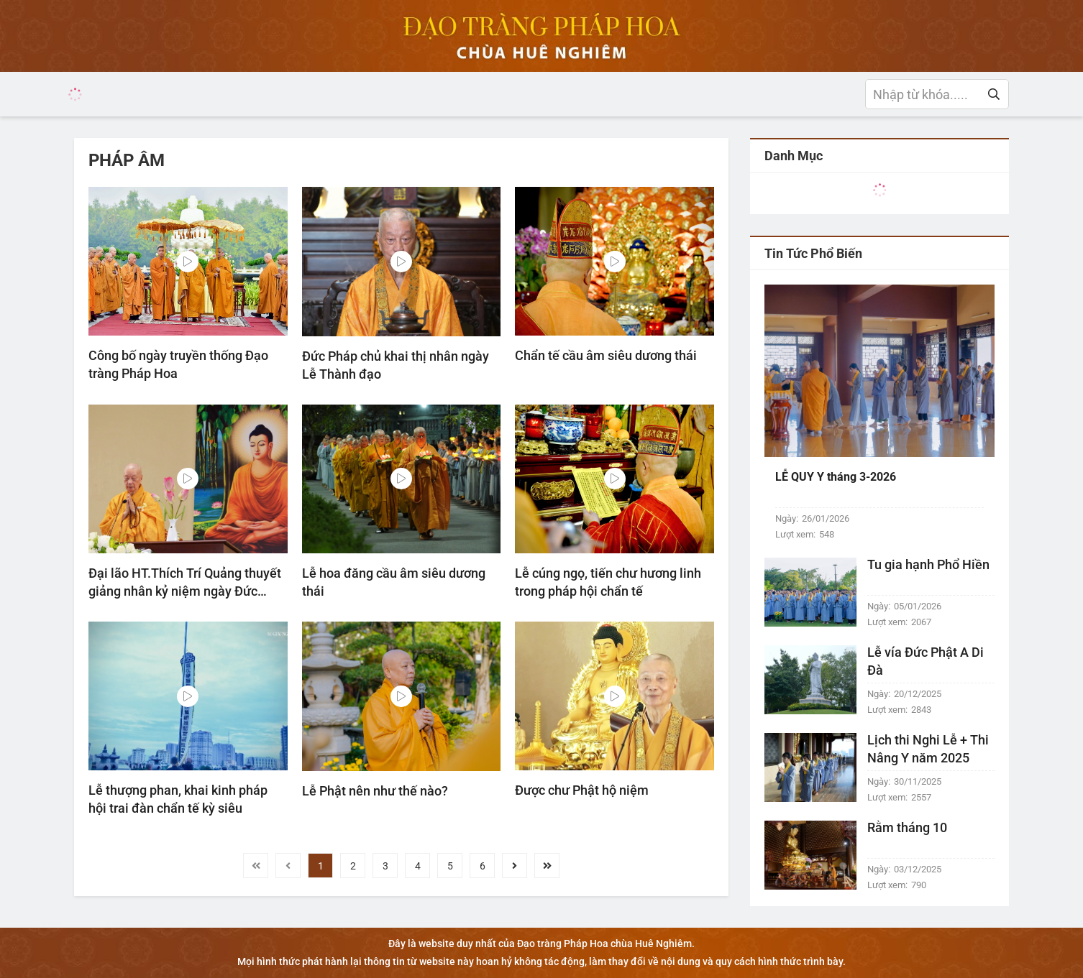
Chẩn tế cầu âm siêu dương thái (606, 355)
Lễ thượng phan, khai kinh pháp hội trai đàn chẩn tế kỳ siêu (178, 799)
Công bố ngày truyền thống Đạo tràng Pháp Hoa (178, 364)
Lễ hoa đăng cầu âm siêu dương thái (393, 582)
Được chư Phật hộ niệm (582, 790)
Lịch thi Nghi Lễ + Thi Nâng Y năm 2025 (928, 748)
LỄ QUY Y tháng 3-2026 (835, 477)
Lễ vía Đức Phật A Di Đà (925, 661)
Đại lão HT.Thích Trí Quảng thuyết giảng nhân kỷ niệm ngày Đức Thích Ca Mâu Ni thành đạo (184, 583)
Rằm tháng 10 (907, 827)
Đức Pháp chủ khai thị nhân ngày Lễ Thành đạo (395, 365)
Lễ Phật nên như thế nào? (375, 790)
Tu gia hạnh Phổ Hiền (928, 564)
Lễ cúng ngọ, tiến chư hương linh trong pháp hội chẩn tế (608, 582)
